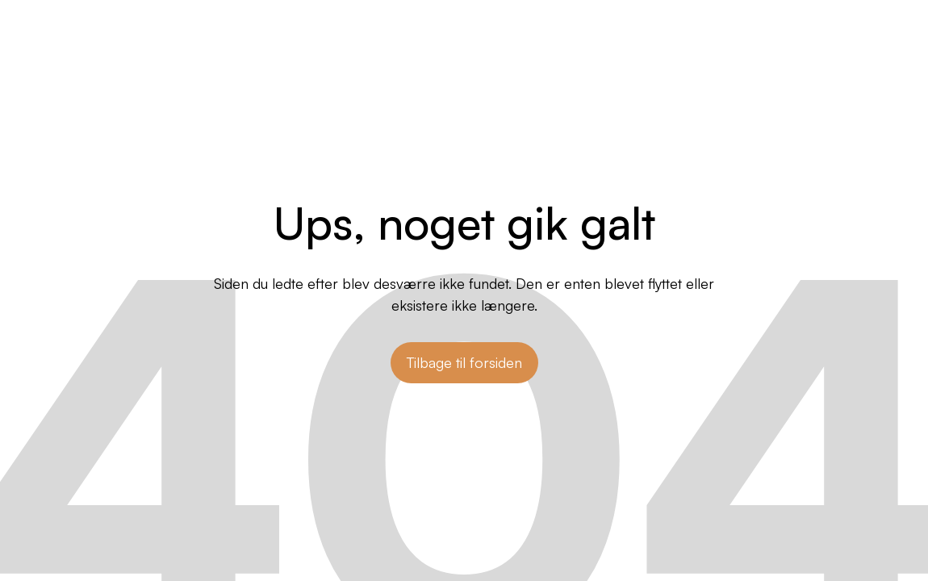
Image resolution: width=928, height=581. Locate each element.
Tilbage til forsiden (464, 362)
